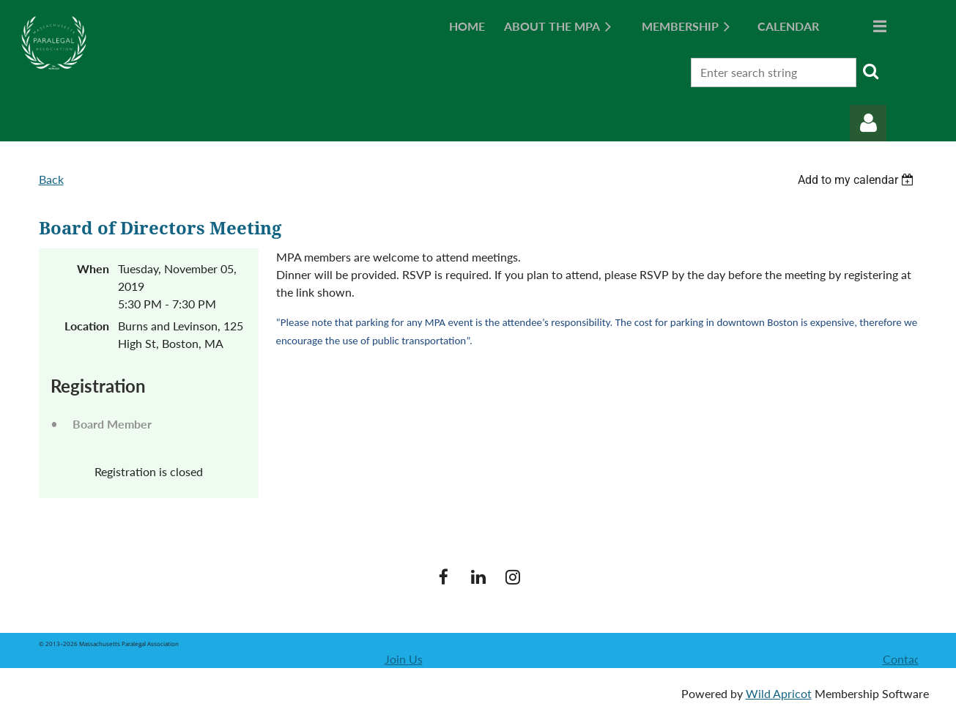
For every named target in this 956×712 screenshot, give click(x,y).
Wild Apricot (779, 693)
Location (86, 326)
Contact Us (912, 659)
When (93, 268)
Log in (868, 123)
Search (870, 71)
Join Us (404, 659)
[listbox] (858, 180)
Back (51, 179)
